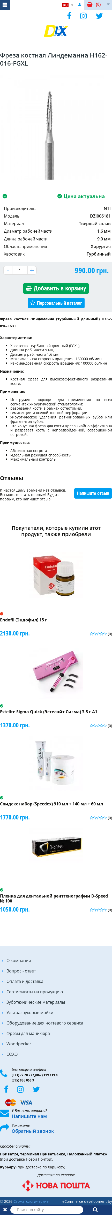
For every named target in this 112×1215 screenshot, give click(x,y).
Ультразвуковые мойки (29, 1012)
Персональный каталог (59, 303)
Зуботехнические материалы (35, 1002)
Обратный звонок (33, 1131)
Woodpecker (18, 1044)
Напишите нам (29, 1116)
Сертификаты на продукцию (34, 992)
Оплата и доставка (24, 981)
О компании (18, 960)
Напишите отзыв (93, 493)
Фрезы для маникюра (28, 1033)
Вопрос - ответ (21, 971)
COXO (12, 1054)
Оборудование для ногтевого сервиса (44, 1023)
